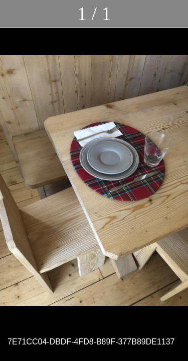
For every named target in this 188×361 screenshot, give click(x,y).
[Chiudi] (14, 14)
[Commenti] (174, 14)
